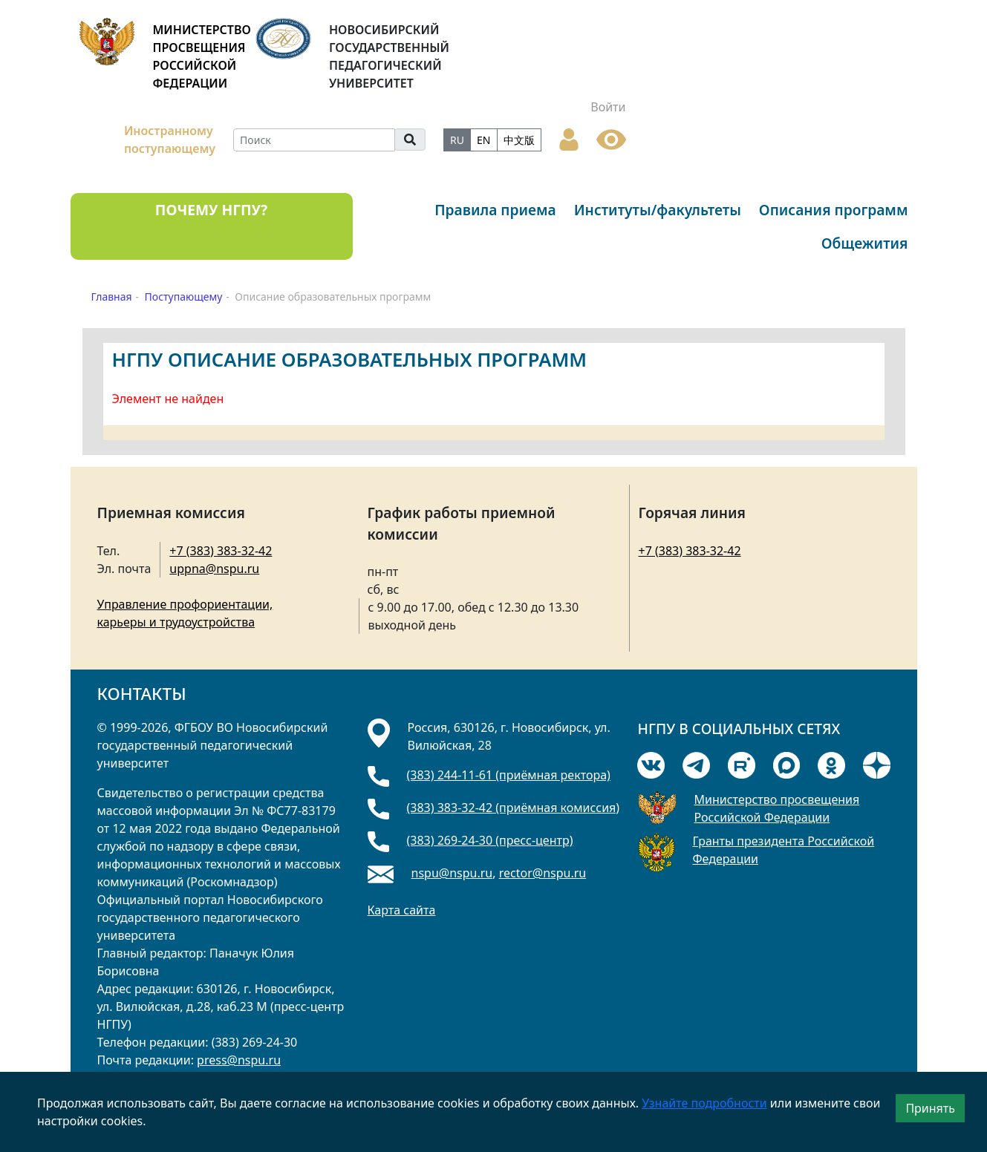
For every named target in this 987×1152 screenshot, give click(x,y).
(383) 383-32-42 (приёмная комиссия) (513, 807)
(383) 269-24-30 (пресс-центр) (490, 840)
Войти (607, 107)
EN (483, 140)
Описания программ (833, 210)
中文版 (519, 140)
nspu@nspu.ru (452, 873)
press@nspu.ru (239, 1060)
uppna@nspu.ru (214, 568)
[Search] (314, 139)
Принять (930, 1108)
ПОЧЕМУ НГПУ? (211, 210)
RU (457, 140)
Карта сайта (402, 910)
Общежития (864, 243)
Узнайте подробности (704, 1103)
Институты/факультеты (657, 210)
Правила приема (495, 210)
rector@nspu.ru (543, 873)
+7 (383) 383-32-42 (220, 551)
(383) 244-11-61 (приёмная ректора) (508, 775)
